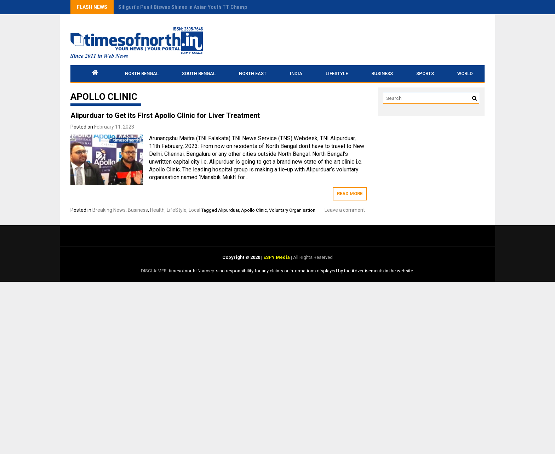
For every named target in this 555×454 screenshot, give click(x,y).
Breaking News (109, 210)
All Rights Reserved (312, 257)
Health (157, 210)
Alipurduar (228, 210)
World (465, 73)
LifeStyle (337, 73)
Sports (425, 73)
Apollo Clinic (254, 210)
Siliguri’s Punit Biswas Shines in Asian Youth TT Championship (191, 7)
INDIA (296, 73)
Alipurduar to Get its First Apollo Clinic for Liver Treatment (165, 115)
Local (194, 210)
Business (382, 73)
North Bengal (142, 73)
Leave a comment (345, 210)
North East (253, 73)
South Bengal (199, 73)
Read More (349, 193)
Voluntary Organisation (292, 210)
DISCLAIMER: (155, 270)
